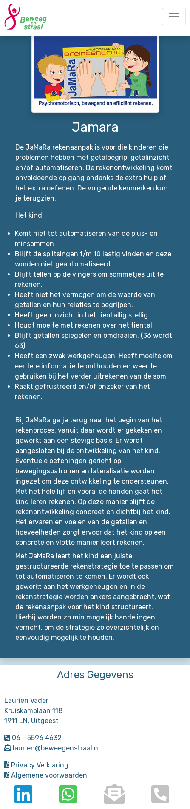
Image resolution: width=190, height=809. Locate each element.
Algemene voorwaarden (45, 775)
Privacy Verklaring (36, 765)
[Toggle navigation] (174, 16)
